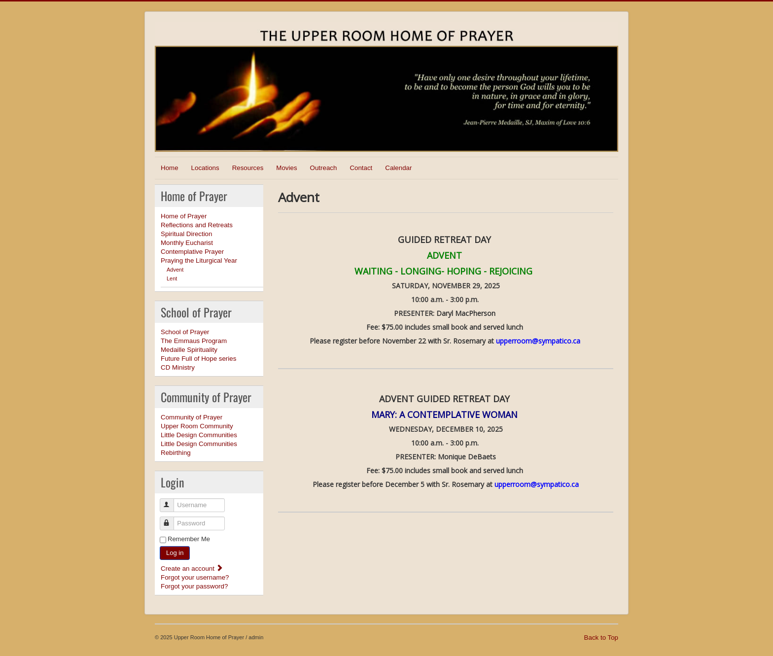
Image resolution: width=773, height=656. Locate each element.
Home (169, 168)
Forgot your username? (195, 577)
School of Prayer (185, 332)
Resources (248, 168)
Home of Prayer (184, 216)
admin (255, 637)
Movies (286, 168)
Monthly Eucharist (187, 242)
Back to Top (601, 637)
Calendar (398, 168)
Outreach (323, 168)
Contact (361, 168)
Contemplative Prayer (192, 251)
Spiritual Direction (186, 234)
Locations (205, 168)
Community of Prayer (191, 417)
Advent (175, 270)
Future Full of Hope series (198, 358)
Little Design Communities (199, 435)
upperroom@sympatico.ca (538, 340)
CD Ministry (178, 367)
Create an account (192, 568)
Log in (174, 552)
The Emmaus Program (194, 341)
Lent (172, 278)
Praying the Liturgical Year (199, 260)
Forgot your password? (194, 586)
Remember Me (189, 539)
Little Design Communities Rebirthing (199, 448)
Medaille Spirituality (189, 349)
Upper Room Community (197, 426)
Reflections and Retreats (197, 225)
